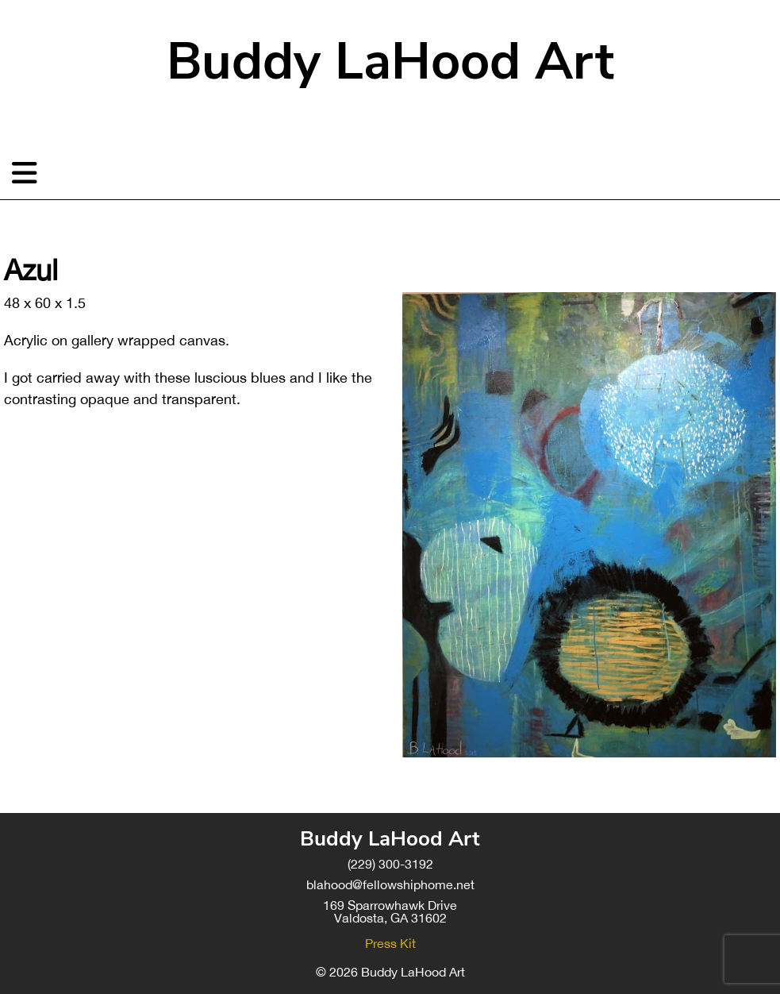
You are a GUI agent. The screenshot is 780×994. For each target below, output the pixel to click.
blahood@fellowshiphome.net (390, 884)
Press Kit (390, 943)
